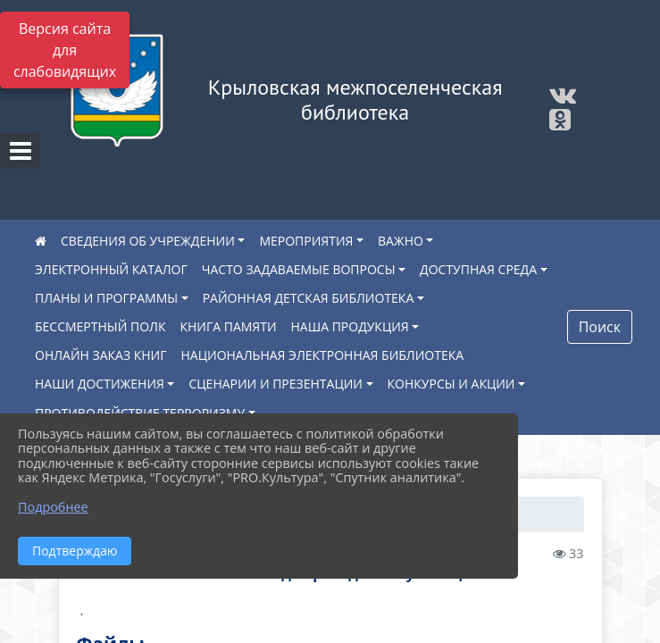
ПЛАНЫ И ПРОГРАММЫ (106, 297)
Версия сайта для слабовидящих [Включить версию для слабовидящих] (64, 50)
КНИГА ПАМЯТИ (228, 326)
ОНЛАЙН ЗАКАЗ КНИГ (101, 355)
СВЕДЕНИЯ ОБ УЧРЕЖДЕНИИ (148, 240)
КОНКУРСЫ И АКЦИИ (451, 383)
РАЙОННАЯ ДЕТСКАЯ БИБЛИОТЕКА (308, 297)
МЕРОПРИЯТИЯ (306, 240)
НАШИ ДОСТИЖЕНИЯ (99, 383)
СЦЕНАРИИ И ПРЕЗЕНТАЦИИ (275, 383)
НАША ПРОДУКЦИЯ (350, 326)
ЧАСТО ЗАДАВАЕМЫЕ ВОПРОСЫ (299, 269)
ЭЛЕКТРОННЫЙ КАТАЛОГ (111, 269)
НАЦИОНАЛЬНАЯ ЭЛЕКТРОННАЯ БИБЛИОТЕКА (322, 355)
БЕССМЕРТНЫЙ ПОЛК (100, 326)
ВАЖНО (400, 240)
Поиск (600, 327)
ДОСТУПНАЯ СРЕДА (478, 269)
